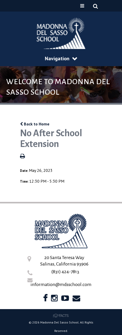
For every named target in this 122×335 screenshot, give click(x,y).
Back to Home (34, 123)
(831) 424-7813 (65, 271)
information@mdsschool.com (60, 284)
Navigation (61, 58)
